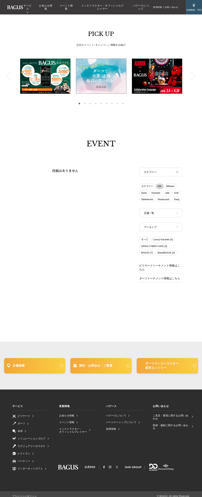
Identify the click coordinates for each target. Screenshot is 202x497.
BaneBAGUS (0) (166, 253)
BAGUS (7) (147, 253)
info (159, 186)
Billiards (170, 186)
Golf (176, 193)
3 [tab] (90, 104)
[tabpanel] (101, 76)
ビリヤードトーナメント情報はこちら (160, 266)
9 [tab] (123, 104)
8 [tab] (117, 104)
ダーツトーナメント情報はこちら (158, 274)
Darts (144, 193)
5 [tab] (101, 104)
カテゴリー (147, 186)
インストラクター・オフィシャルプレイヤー (102, 7)
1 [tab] (79, 104)
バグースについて (141, 7)
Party (176, 199)
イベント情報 (66, 7)
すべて (144, 240)
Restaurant (163, 199)
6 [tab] (106, 104)
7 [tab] (112, 104)
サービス (27, 7)
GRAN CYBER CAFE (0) (154, 247)
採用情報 (157, 7)
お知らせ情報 (45, 7)
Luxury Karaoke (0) (163, 240)
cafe (167, 193)
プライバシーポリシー (23, 492)
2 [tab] (85, 104)
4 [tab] (95, 104)
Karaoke (156, 193)
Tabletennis (147, 199)
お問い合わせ (171, 7)
